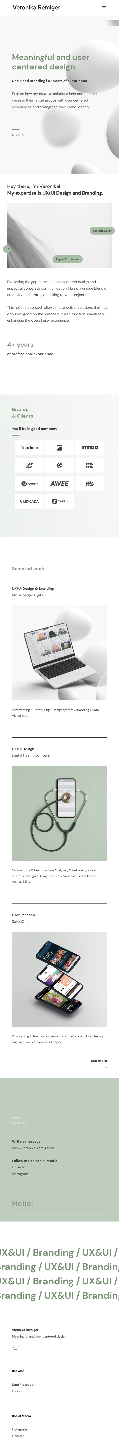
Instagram (19, 1429)
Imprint (17, 1391)
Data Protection (23, 1385)
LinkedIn (18, 1436)
